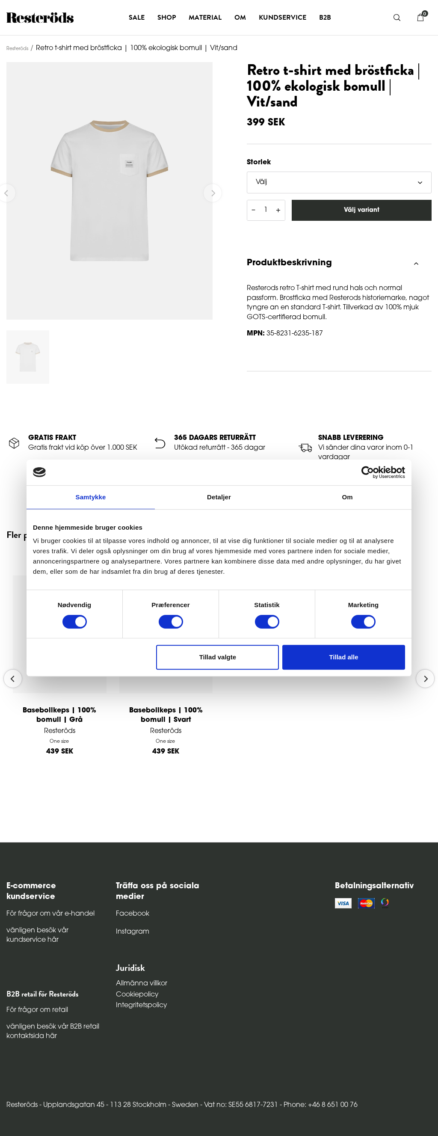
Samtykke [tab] (91, 497)
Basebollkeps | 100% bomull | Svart (166, 715)
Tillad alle (343, 657)
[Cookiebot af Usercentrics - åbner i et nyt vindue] (367, 472)
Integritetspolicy (141, 1005)
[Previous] (12, 678)
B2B (325, 17)
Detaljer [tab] (219, 497)
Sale (137, 17)
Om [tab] (347, 497)
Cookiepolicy (137, 994)
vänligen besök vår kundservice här (37, 935)
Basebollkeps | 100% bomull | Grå (59, 715)
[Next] (425, 678)
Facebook (132, 914)
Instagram (132, 931)
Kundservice (282, 17)
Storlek (259, 162)
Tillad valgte (217, 657)
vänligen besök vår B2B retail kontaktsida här (52, 1031)
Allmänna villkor (141, 983)
